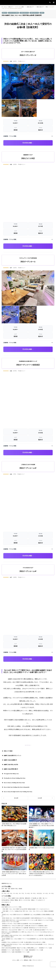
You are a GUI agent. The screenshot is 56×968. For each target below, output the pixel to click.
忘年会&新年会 (6, 900)
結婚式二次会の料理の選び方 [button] (10, 769)
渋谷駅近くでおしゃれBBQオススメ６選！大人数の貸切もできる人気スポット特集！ (24, 942)
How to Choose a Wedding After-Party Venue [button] (13, 783)
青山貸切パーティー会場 (21, 950)
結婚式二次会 (15, 898)
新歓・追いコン (43, 898)
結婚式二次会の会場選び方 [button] (9, 760)
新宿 (6, 888)
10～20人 (45, 893)
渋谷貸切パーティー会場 (45, 947)
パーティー (5, 898)
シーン (21, 960)
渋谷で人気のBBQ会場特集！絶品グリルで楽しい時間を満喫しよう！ (20, 947)
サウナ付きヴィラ (6, 902)
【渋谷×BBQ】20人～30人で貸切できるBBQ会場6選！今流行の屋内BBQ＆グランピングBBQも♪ (27, 918)
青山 (17, 888)
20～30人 (51, 893)
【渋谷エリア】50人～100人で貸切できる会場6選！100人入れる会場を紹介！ (22, 923)
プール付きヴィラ (40, 900)
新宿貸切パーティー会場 (8, 950)
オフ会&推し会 (34, 898)
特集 (42, 12)
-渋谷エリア (4, 12)
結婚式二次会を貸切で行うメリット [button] (11, 755)
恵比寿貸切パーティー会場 (22, 952)
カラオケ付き (26, 900)
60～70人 (21, 893)
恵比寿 (13, 888)
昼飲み (33, 900)
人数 (18, 960)
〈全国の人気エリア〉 (24, 12)
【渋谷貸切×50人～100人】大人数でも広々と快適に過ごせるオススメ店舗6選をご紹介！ (25, 925)
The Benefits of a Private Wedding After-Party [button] (13, 778)
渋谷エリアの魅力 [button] (7, 751)
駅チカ (21, 900)
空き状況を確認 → (28, 142)
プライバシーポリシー (37, 960)
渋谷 (3, 888)
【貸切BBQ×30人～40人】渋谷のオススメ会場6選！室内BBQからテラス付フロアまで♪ (25, 927)
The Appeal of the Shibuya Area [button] (10, 774)
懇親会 (16, 900)
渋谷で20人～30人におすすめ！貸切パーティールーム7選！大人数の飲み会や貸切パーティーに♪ (27, 929)
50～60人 (15, 893)
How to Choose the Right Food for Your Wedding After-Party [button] (17, 792)
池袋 (9, 888)
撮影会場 (27, 898)
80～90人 (33, 893)
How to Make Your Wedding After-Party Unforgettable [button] (15, 787)
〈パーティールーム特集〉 (13, 12)
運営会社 (26, 960)
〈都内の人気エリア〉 (34, 12)
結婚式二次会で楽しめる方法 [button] (10, 764)
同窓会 (12, 900)
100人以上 (39, 893)
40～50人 (10, 893)
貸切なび (28, 956)
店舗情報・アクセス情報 (28, 136)
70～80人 (27, 893)
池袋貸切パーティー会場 (8, 952)
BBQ (9, 898)
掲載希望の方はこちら (7, 883)
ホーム (14, 960)
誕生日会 (22, 898)
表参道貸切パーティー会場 (36, 950)
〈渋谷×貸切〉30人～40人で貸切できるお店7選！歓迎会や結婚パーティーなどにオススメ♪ (26, 909)
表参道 (20, 888)
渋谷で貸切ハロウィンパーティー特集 (12, 907)
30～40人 (4, 893)
